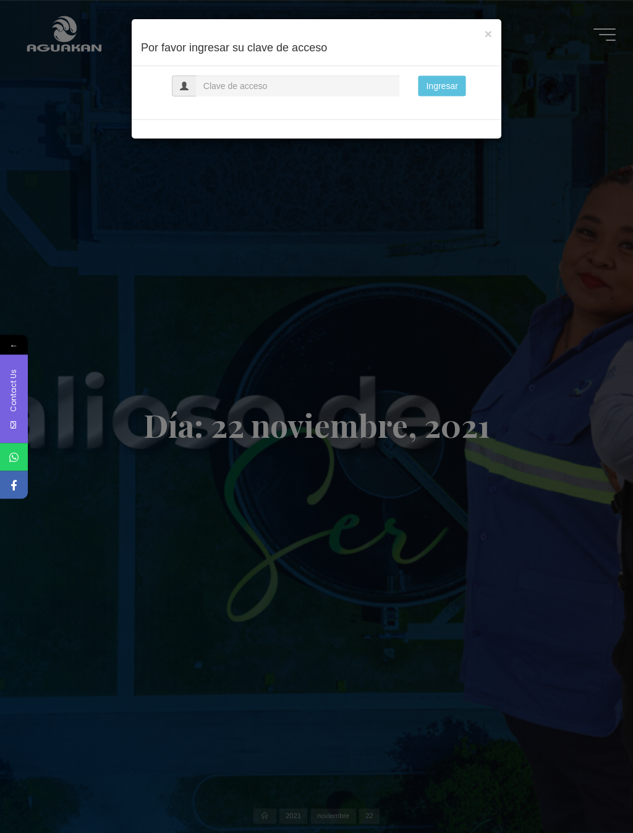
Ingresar (441, 86)
